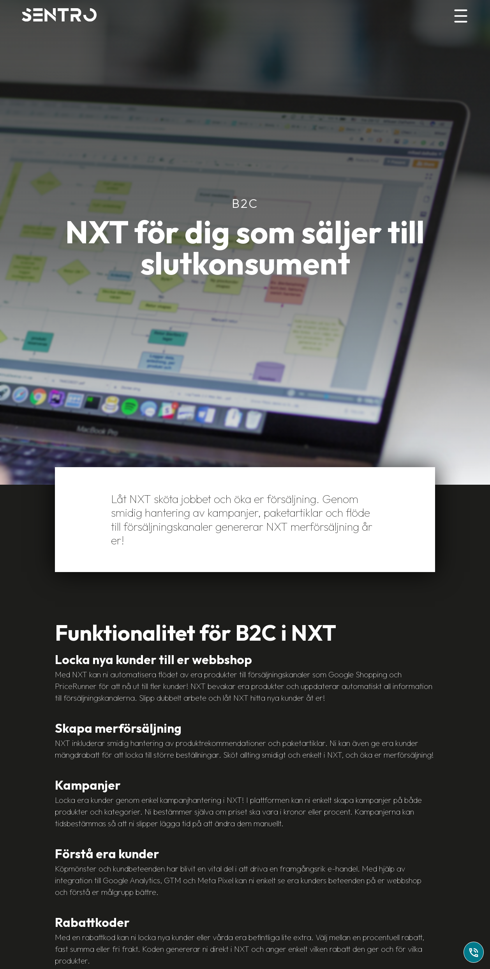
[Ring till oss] (474, 952)
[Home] (59, 14)
